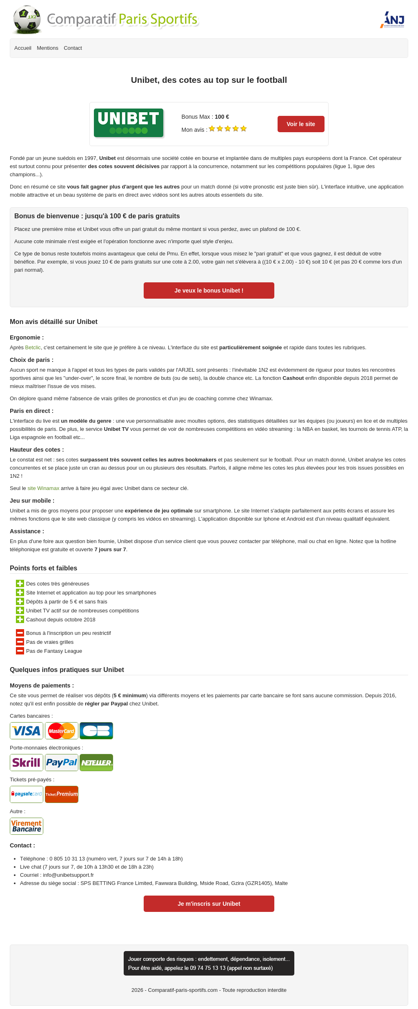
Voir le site (301, 124)
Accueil (22, 48)
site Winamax (43, 488)
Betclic (33, 347)
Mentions (47, 48)
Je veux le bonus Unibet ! (209, 290)
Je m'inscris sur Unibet (209, 903)
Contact (73, 48)
